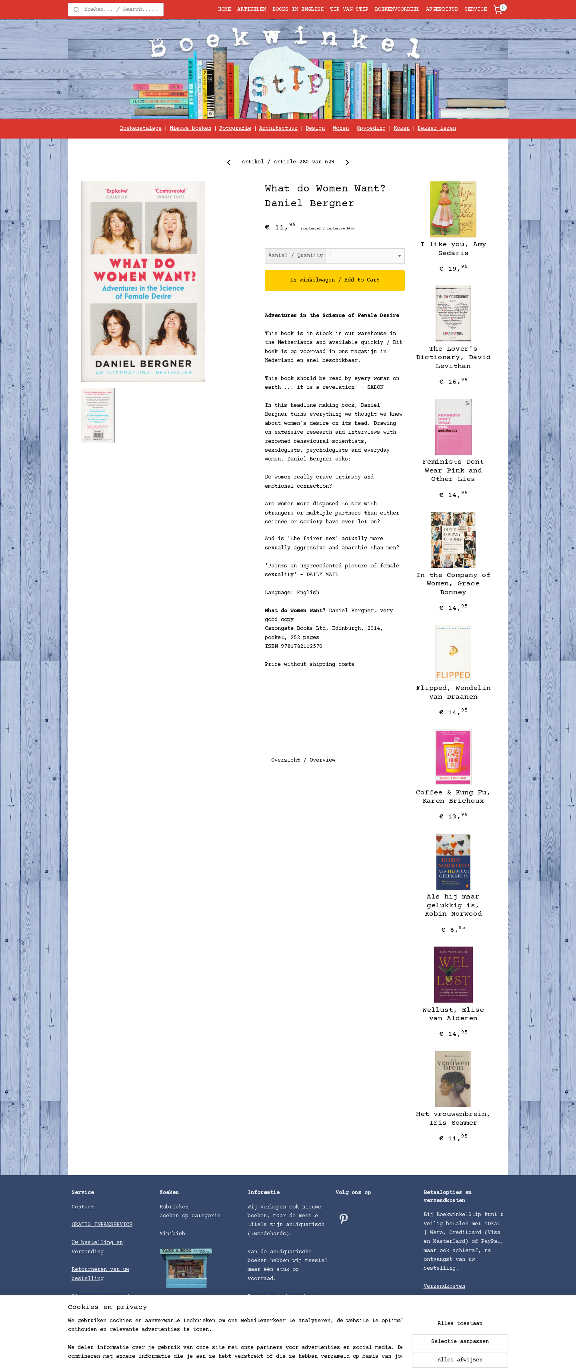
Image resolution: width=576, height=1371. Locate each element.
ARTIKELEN (251, 9)
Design (315, 128)
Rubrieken (174, 1207)
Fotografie (235, 128)
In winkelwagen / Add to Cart (335, 280)
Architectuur (278, 128)
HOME (224, 9)
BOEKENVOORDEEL (397, 9)
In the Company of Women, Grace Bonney (453, 584)
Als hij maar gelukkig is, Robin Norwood (453, 905)
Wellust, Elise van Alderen (453, 1014)
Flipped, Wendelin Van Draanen (453, 692)
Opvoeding (371, 128)
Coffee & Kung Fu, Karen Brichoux (453, 797)
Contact (83, 1207)
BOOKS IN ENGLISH (298, 9)
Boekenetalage (141, 128)
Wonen (341, 128)
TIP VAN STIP (349, 9)
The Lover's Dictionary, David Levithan (453, 357)
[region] (235, 1339)
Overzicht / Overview (303, 760)
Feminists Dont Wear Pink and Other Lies (453, 470)
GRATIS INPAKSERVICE (102, 1225)
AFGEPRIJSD (442, 9)
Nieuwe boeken (190, 128)
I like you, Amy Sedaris (453, 249)
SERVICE (475, 9)
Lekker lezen (437, 128)
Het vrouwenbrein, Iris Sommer (453, 1118)
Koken (402, 128)
